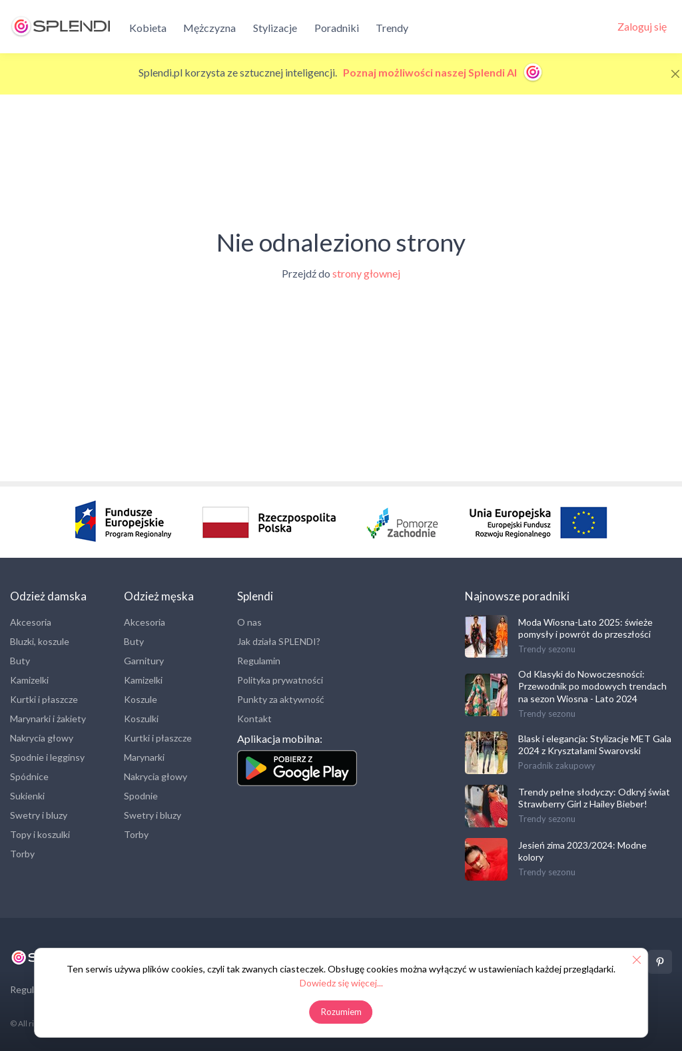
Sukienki (27, 795)
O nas (249, 622)
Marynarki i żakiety (48, 718)
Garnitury (144, 660)
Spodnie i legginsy (47, 757)
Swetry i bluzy (38, 815)
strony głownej (366, 273)
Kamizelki (29, 680)
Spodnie (141, 795)
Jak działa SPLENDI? (278, 641)
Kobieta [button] (148, 27)
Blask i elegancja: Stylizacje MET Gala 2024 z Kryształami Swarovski (594, 744)
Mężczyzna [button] (209, 27)
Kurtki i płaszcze (44, 699)
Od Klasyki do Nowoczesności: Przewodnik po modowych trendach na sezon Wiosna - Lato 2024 (592, 686)
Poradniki (336, 27)
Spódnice (29, 776)
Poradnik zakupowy (556, 765)
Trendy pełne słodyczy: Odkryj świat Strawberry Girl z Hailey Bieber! (594, 797)
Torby (22, 853)
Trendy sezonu (546, 649)
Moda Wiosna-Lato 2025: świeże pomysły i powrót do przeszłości (585, 628)
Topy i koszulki (40, 834)
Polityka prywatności (280, 680)
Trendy (392, 27)
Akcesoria (30, 622)
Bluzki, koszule (39, 641)
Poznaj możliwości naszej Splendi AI (443, 72)
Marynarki (144, 757)
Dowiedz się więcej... (341, 982)
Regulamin (258, 660)
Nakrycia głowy (41, 737)
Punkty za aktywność (280, 699)
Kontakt (254, 718)
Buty (20, 660)
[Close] (675, 74)
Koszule (140, 699)
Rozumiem (341, 1011)
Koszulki (141, 718)
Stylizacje (275, 27)
